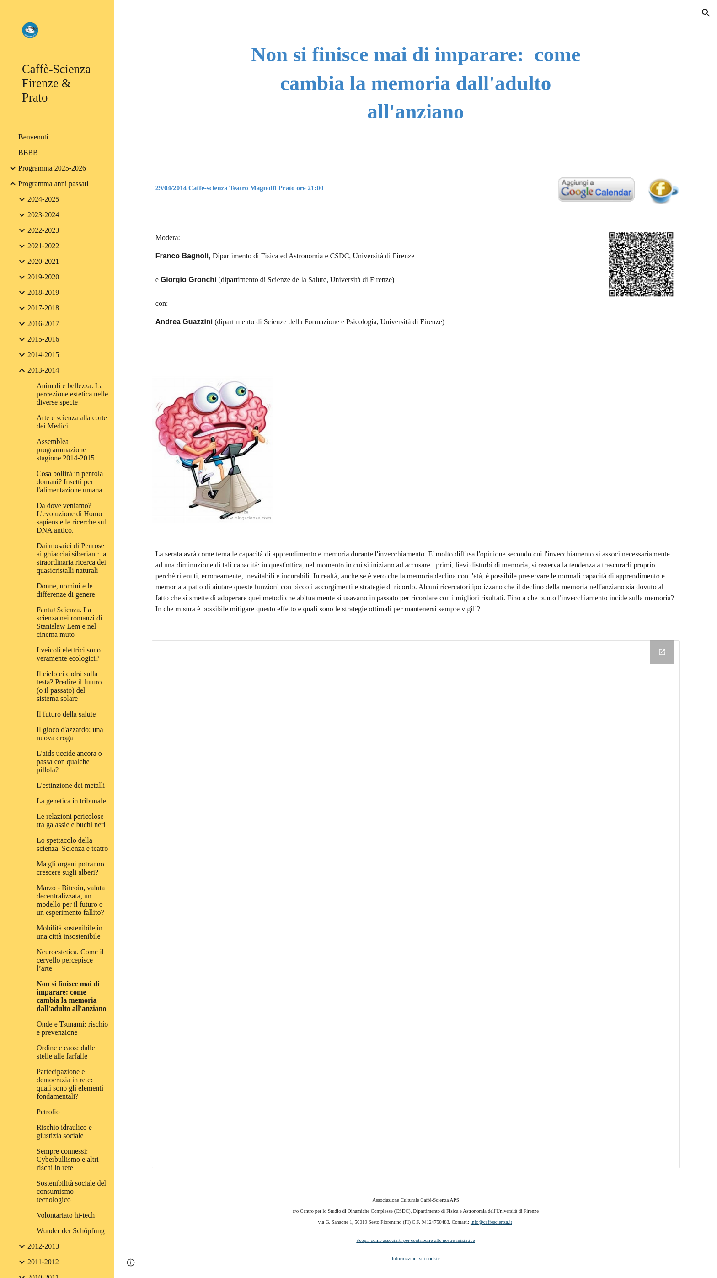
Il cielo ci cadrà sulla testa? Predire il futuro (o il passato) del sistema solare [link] (69, 686)
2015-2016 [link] (43, 339)
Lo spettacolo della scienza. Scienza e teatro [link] (72, 844)
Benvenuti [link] (33, 137)
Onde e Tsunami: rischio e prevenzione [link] (72, 1028)
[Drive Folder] (416, 904)
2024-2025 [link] (43, 199)
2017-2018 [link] (43, 308)
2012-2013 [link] (43, 1246)
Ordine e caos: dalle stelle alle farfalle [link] (66, 1052)
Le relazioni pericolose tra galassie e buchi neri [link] (71, 821)
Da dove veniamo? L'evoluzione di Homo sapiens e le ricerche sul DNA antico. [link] (71, 518)
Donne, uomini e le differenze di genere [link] (66, 590)
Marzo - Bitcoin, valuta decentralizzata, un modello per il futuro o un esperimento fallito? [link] (71, 900)
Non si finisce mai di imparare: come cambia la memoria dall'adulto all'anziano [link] (71, 996)
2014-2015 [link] (43, 354)
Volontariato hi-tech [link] (66, 1215)
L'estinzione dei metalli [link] (71, 785)
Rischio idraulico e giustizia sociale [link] (64, 1131)
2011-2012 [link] (43, 1262)
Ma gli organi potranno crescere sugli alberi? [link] (70, 868)
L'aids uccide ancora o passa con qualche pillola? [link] (69, 761)
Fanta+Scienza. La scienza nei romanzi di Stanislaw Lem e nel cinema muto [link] (69, 622)
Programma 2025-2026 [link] (52, 168)
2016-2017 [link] (43, 323)
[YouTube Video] (393, 436)
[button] (706, 13)
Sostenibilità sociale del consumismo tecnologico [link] (71, 1191)
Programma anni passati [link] (53, 183)
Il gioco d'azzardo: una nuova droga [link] (70, 734)
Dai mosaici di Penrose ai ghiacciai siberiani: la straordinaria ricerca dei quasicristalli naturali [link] (71, 558)
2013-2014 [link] (43, 370)
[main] (415, 83)
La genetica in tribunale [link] (71, 801)
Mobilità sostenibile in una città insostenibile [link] (69, 932)
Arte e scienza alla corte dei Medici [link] (72, 422)
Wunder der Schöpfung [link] (71, 1231)
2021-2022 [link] (43, 246)
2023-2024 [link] (43, 215)
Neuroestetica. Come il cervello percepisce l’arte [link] (70, 960)
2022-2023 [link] (43, 230)
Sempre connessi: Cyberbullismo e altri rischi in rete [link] (68, 1159)
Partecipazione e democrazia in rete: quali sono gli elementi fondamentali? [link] (70, 1084)
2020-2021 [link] (43, 261)
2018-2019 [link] (43, 292)
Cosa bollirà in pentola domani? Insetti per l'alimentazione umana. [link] (70, 482)
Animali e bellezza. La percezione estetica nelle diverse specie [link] (72, 394)
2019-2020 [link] (43, 277)
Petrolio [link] (48, 1112)
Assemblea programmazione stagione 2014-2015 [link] (66, 450)
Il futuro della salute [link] (66, 714)
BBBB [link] (28, 152)
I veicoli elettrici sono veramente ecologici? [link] (69, 654)
